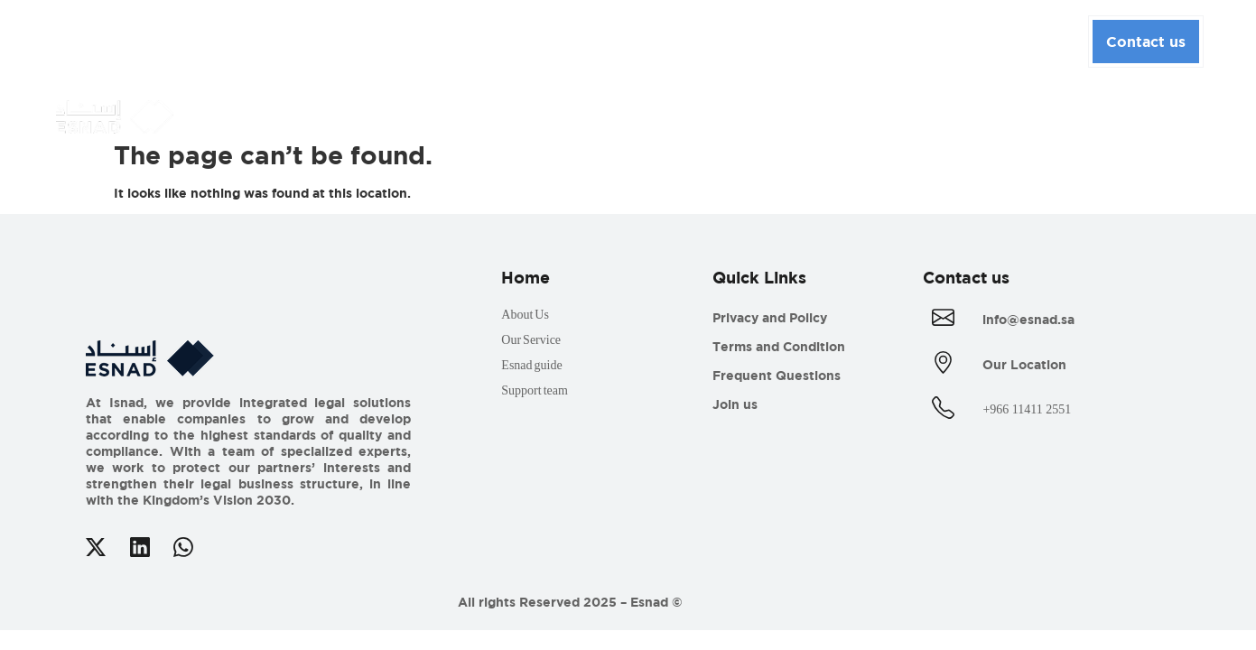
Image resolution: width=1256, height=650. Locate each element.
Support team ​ (539, 390)
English (1033, 41)
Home (243, 38)
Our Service (531, 340)
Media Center (578, 39)
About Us (326, 39)
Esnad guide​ (535, 365)
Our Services (446, 39)
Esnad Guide (710, 39)
